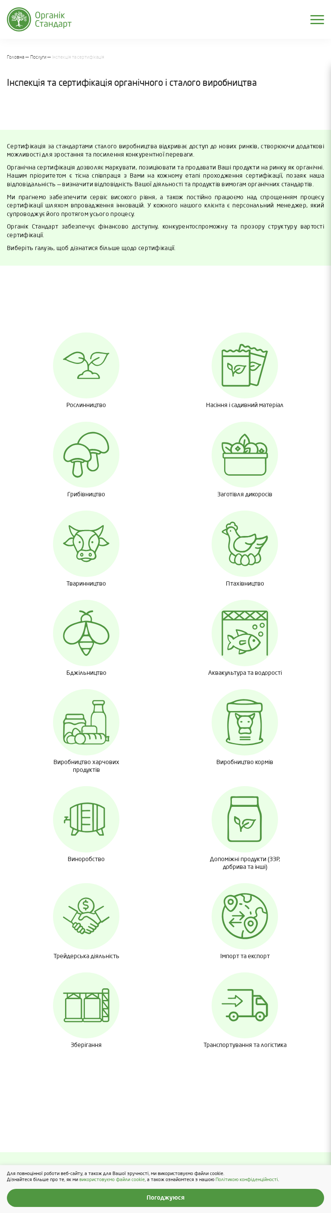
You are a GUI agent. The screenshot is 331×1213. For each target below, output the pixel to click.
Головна (15, 57)
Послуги (38, 57)
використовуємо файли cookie (112, 1179)
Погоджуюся (165, 1198)
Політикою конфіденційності (246, 1179)
